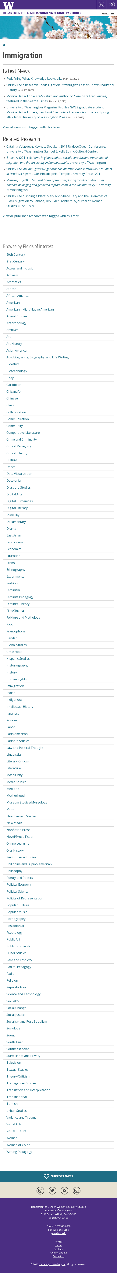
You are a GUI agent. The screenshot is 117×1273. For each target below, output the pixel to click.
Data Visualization (19, 474)
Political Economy (18, 884)
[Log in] (101, 4)
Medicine (12, 789)
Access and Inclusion (20, 268)
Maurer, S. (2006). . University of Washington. (58, 185)
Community (14, 426)
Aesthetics (13, 282)
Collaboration (16, 412)
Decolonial (13, 480)
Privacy (58, 1241)
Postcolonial (15, 926)
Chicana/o (13, 391)
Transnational (16, 1097)
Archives (12, 330)
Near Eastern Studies (21, 816)
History (11, 672)
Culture (11, 460)
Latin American (17, 734)
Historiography (17, 665)
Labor (10, 727)
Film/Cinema (15, 611)
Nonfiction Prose (18, 830)
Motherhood (15, 795)
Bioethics (13, 364)
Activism (12, 275)
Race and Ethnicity (19, 960)
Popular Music (16, 912)
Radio (10, 974)
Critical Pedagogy (18, 446)
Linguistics (14, 754)
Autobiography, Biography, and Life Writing (37, 357)
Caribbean (13, 385)
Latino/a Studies (18, 741)
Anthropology (16, 323)
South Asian (14, 1042)
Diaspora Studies (18, 487)
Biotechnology (16, 371)
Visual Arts (14, 1124)
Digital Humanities (19, 501)
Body (10, 378)
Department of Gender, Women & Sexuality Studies (42, 13)
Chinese (12, 398)
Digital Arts (14, 494)
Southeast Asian (18, 1049)
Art (8, 337)
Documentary (16, 522)
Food (9, 624)
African (11, 289)
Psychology (14, 932)
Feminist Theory (18, 604)
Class (10, 405)
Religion (12, 980)
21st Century (15, 261)
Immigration (15, 686)
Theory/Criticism (18, 1076)
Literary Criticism (18, 761)
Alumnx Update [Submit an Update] (58, 1252)
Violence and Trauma (21, 1117)
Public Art (13, 939)
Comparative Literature (23, 433)
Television (13, 1062)
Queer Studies (16, 953)
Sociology (13, 1028)
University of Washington (52, 1264)
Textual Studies (17, 1069)
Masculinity (14, 775)
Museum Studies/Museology (26, 802)
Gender (11, 638)
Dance (10, 467)
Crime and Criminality (21, 439)
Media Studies (16, 782)
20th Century (15, 254)
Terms (58, 1245)
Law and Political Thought (24, 748)
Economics (13, 549)
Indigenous (14, 700)
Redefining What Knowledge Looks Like (34, 78)
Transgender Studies (21, 1083)
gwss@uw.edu (58, 1233)
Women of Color (18, 1145)
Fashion (12, 583)
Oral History (15, 850)
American (13, 303)
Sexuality (12, 1001)
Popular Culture (17, 905)
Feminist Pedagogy (19, 597)
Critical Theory (16, 453)
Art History (14, 344)
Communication (17, 419)
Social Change (16, 1008)
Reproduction (16, 987)
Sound (11, 1035)
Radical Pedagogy (18, 967)
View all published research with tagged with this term (41, 216)
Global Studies (16, 645)
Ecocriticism (14, 542)
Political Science (17, 891)
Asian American (17, 350)
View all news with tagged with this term (31, 127)
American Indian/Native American (30, 309)
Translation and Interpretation (28, 1090)
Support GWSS (58, 1176)
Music (10, 809)
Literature (13, 768)
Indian (10, 693)
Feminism (13, 590)
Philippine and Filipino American (29, 864)
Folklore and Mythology (23, 617)
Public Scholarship (19, 946)
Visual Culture (16, 1131)
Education (13, 556)
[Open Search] (112, 4)
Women (11, 1138)
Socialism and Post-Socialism (26, 1021)
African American (18, 296)
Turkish (12, 1104)
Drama (11, 528)
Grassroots (14, 652)
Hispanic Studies (18, 658)
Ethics (10, 563)
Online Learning (17, 843)
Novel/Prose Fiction (20, 837)
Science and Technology (23, 994)
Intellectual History (19, 707)
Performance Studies (21, 857)
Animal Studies (16, 316)
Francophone (15, 631)
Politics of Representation (24, 898)
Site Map (58, 1249)
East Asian (13, 535)
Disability (13, 515)
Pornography (16, 919)
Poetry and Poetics (19, 878)
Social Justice (15, 1015)
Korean (11, 720)
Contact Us (58, 1256)
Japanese (13, 713)
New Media (14, 823)
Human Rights (16, 679)
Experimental (15, 576)
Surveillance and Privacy (23, 1056)
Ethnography (15, 570)
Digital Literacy (17, 508)
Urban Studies (16, 1111)
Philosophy (14, 871)
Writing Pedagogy (19, 1152)
